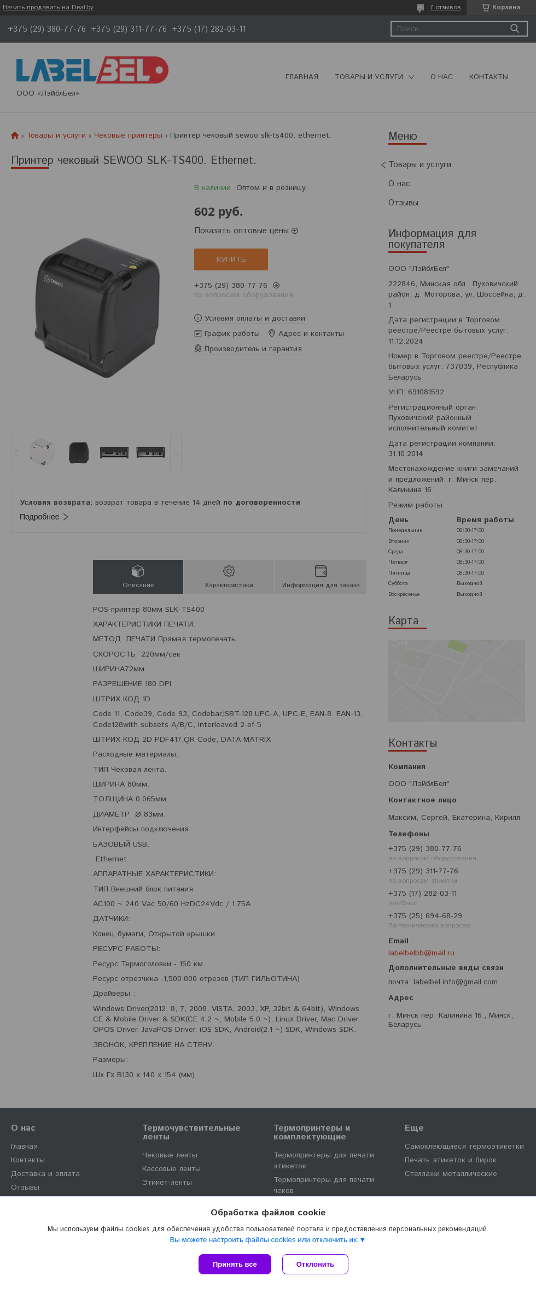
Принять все (235, 1264)
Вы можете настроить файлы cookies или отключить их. (264, 1240)
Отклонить (315, 1264)
